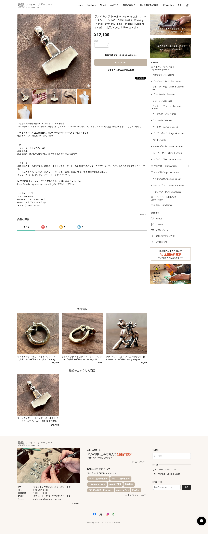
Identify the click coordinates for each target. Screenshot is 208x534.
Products (91, 5)
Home (80, 5)
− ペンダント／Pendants (162, 75)
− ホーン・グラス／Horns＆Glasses (167, 185)
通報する (143, 214)
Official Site (168, 5)
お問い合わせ (129, 5)
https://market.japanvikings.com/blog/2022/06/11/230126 (45, 184)
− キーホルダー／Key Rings (163, 114)
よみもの (114, 5)
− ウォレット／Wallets (161, 120)
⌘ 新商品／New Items (161, 205)
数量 (96, 41)
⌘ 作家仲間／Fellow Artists (164, 166)
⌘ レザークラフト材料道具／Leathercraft (164, 198)
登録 (186, 487)
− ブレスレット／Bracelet (163, 94)
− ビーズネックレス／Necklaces (166, 81)
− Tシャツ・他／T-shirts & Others (166, 153)
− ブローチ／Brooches (161, 101)
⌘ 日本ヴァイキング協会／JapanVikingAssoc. (163, 68)
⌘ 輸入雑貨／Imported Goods (165, 172)
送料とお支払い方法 (149, 5)
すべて (26, 227)
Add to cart (121, 62)
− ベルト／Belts (158, 140)
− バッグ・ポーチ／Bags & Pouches (168, 133)
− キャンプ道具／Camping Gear (166, 179)
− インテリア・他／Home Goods (166, 192)
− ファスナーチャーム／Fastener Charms (166, 107)
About (103, 5)
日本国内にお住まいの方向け (120, 70)
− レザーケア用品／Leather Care (166, 159)
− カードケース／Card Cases (164, 127)
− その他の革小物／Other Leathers (167, 146)
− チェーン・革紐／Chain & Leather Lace (167, 88)
